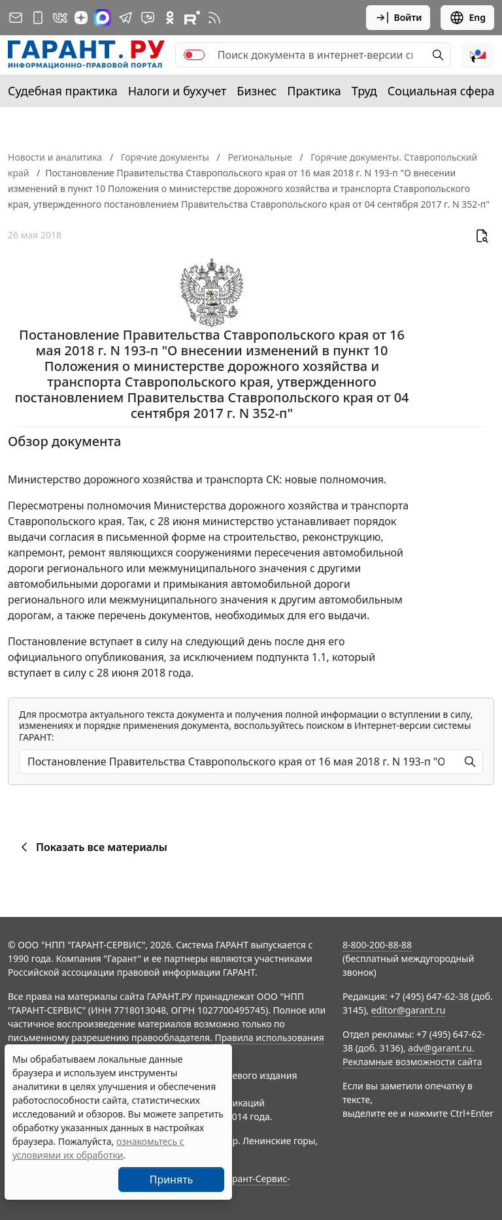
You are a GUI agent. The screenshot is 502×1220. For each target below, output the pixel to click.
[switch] (194, 55)
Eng (467, 17)
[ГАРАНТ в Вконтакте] (60, 17)
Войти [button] (398, 17)
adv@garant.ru (440, 1048)
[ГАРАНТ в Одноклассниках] (170, 17)
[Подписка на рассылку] (16, 17)
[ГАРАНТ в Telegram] (125, 17)
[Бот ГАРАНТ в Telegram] (148, 17)
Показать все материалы (91, 847)
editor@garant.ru (408, 1010)
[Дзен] (81, 17)
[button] (477, 54)
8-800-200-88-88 (377, 945)
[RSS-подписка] (214, 17)
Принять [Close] (171, 1179)
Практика (314, 91)
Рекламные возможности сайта (412, 1061)
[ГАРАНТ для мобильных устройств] (38, 17)
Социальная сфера (441, 91)
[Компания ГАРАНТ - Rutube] (192, 17)
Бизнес (256, 91)
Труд (364, 91)
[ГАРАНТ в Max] (102, 17)
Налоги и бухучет (177, 91)
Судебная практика (63, 91)
